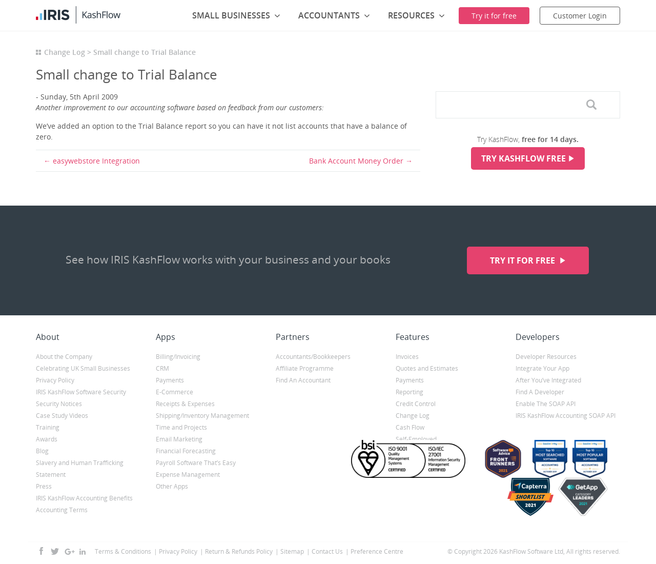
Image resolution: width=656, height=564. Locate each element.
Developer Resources (546, 356)
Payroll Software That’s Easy (196, 462)
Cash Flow (410, 427)
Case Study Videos (62, 415)
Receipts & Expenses (185, 403)
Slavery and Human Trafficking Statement (80, 468)
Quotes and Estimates (427, 368)
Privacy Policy (55, 380)
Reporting (409, 392)
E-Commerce (174, 392)
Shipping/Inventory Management (202, 415)
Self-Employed (416, 439)
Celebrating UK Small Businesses (83, 368)
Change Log (64, 52)
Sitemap (292, 551)
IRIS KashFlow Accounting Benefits (84, 498)
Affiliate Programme (305, 368)
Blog (42, 451)
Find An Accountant (303, 380)
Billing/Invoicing (178, 356)
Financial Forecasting (186, 451)
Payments (170, 380)
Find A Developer (540, 392)
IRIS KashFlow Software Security (81, 392)
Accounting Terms (62, 510)
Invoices (407, 356)
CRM (162, 368)
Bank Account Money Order (356, 161)
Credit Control (416, 403)
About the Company (64, 356)
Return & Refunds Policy (239, 551)
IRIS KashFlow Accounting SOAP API (566, 415)
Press (44, 486)
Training (47, 427)
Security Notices (59, 403)
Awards (46, 439)
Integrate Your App (542, 368)
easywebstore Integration (96, 161)
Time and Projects (181, 427)
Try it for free (523, 260)
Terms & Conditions (123, 551)
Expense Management (188, 474)
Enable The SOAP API (546, 403)
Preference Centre (377, 551)
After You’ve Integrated (548, 380)
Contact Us (327, 551)
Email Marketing (179, 439)
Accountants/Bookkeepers (313, 356)
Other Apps (172, 486)
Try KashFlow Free (523, 158)
